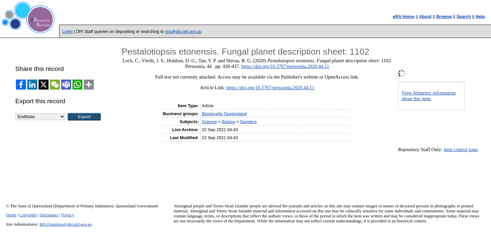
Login (67, 31)
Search (463, 16)
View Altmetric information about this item (429, 95)
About (425, 16)
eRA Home (403, 16)
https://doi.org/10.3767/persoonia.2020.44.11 (285, 66)
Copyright (28, 215)
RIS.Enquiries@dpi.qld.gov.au (66, 224)
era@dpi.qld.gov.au (183, 31)
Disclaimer (49, 215)
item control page (461, 149)
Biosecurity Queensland (224, 113)
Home (11, 215)
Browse (444, 16)
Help (480, 16)
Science (209, 121)
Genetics (248, 121)
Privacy (67, 215)
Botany (228, 121)
